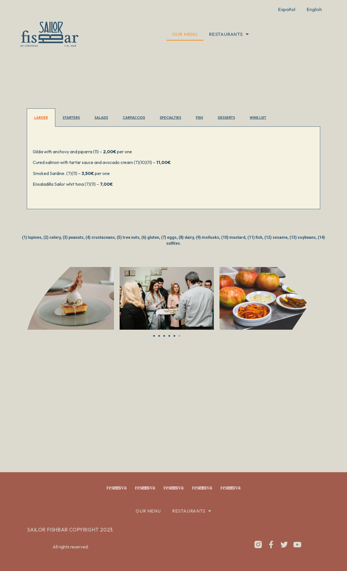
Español (286, 9)
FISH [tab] (199, 117)
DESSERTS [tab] (226, 117)
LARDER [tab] (41, 117)
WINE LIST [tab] (258, 117)
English (314, 9)
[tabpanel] (173, 168)
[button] (16, 299)
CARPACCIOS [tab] (134, 117)
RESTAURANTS (229, 34)
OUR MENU (185, 34)
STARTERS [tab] (71, 117)
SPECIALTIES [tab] (170, 117)
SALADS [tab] (101, 117)
